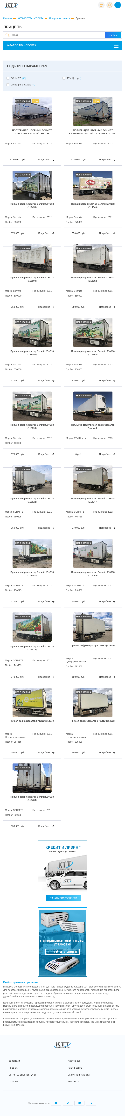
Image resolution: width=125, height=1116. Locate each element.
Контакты (73, 1081)
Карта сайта (75, 1067)
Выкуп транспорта (79, 1074)
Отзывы (13, 1081)
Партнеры (74, 1060)
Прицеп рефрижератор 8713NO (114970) (32, 721)
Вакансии (14, 1060)
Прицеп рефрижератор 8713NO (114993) (92, 721)
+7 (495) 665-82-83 (85, 4)
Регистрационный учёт (22, 1074)
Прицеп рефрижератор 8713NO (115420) (92, 645)
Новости (13, 1067)
